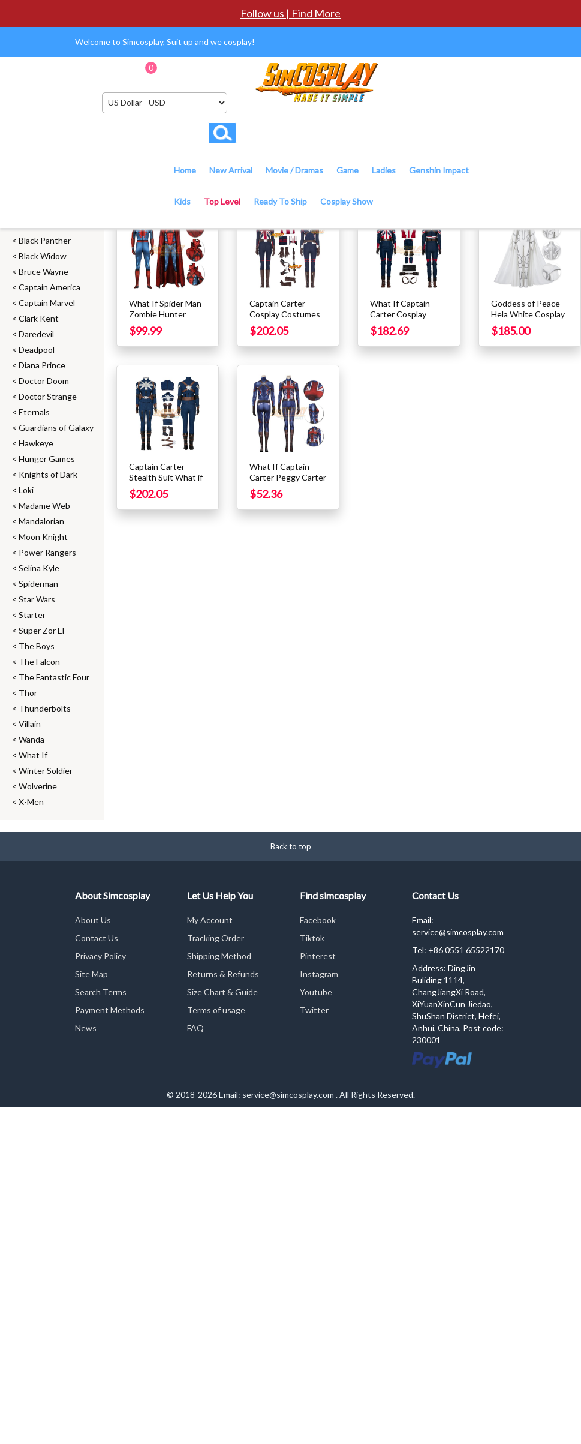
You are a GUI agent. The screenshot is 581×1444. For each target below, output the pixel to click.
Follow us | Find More (290, 13)
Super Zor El (41, 630)
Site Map (91, 974)
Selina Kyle (39, 568)
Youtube (316, 992)
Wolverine (38, 786)
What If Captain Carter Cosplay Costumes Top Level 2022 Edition (408, 319)
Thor (28, 693)
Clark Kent (39, 318)
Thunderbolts (45, 708)
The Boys (37, 646)
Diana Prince (42, 365)
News (86, 1028)
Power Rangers (47, 552)
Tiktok (312, 938)
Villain (30, 724)
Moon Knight (43, 537)
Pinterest (318, 956)
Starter (32, 615)
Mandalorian (41, 521)
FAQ (195, 1028)
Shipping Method (219, 956)
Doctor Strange (48, 396)
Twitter (314, 1010)
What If (33, 755)
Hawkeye (36, 443)
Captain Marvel (47, 303)
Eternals (34, 412)
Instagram (319, 974)
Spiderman (38, 583)
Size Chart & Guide (222, 992)
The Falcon (39, 661)
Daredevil (36, 334)
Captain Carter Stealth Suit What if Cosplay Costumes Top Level (166, 482)
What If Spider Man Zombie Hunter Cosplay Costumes (165, 314)
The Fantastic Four (54, 677)
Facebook (318, 920)
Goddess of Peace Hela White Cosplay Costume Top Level (528, 314)
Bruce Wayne (43, 271)
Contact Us (96, 938)
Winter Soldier (46, 770)
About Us (93, 920)
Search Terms (101, 992)
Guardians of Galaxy (56, 427)
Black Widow (43, 256)
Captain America (49, 287)
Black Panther (45, 240)
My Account (210, 920)
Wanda (31, 739)
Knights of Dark (48, 474)
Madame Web (44, 505)
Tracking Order (215, 938)
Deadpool (37, 349)
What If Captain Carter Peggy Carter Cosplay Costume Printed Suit (287, 482)
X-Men (31, 802)
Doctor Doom (44, 381)
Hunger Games (47, 459)
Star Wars (37, 599)
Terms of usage (216, 1010)
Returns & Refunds (223, 974)
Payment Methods (110, 1010)
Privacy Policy (100, 956)
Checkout (227, 72)
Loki (26, 490)
